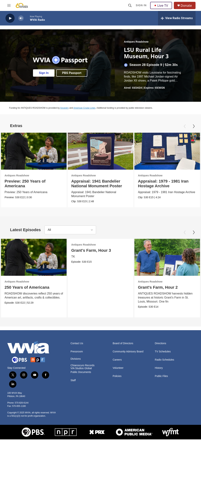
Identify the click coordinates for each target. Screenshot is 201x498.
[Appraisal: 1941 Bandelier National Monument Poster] (111, 151)
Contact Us (77, 350)
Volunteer (118, 375)
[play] (10, 18)
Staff (73, 387)
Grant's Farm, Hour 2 (115, 290)
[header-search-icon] (129, 5)
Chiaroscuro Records (83, 372)
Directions (160, 350)
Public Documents (81, 379)
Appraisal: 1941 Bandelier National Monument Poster (107, 183)
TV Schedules (163, 359)
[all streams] (177, 18)
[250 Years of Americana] (34, 260)
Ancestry (64, 108)
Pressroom (77, 359)
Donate (186, 5)
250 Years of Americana (27, 290)
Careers (117, 367)
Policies (117, 383)
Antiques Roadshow (136, 41)
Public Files (161, 383)
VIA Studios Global (81, 375)
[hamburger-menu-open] (8, 5)
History (159, 375)
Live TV (161, 5)
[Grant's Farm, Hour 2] (124, 260)
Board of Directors (123, 350)
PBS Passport (71, 72)
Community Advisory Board (128, 359)
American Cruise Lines (84, 108)
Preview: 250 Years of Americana (25, 183)
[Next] (194, 126)
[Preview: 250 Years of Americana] (34, 151)
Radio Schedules (164, 367)
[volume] (21, 18)
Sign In (141, 5)
